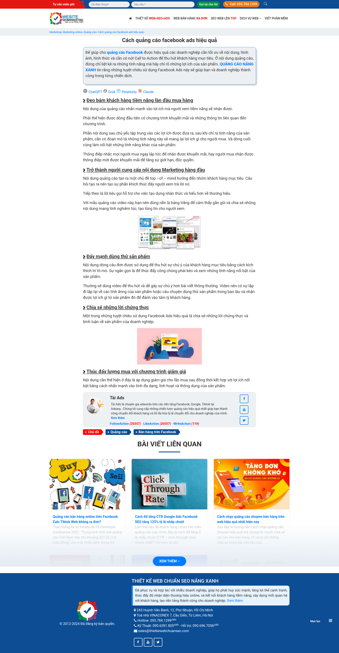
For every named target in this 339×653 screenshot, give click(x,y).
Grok (109, 92)
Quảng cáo (118, 432)
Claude (146, 92)
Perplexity (127, 92)
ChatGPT (93, 92)
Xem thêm (235, 601)
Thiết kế (152, 18)
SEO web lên (223, 18)
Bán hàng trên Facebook (157, 432)
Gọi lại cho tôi (208, 4)
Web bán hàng (190, 18)
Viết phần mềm (276, 18)
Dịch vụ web (250, 18)
